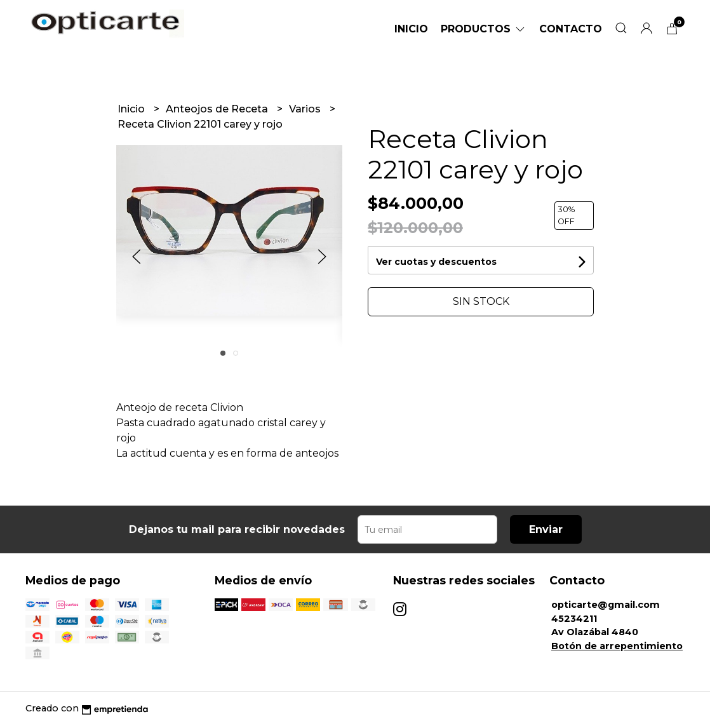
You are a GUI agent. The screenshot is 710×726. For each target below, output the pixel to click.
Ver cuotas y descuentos (436, 261)
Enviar (546, 529)
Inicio (411, 29)
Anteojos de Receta (218, 109)
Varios (306, 109)
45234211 (574, 618)
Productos (483, 29)
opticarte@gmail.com (605, 604)
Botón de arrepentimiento (617, 646)
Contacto (570, 29)
